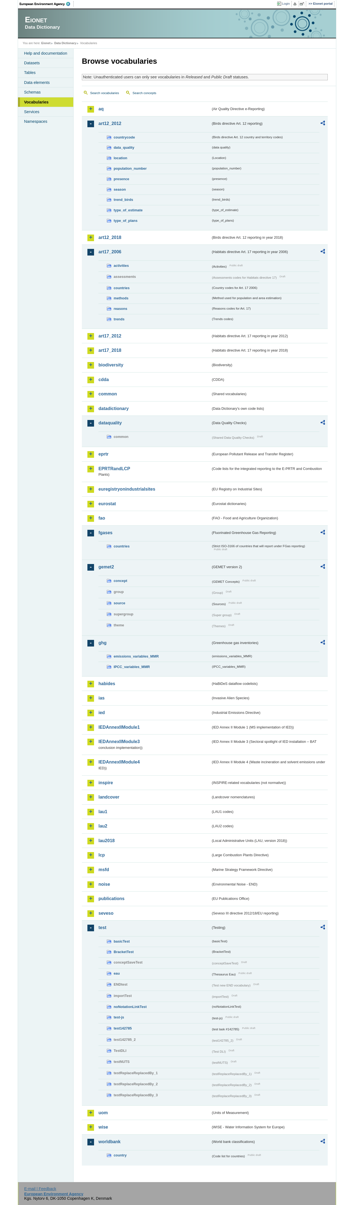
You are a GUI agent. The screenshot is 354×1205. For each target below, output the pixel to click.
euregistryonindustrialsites (126, 489)
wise (103, 1127)
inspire (105, 782)
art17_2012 (109, 336)
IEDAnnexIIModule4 (119, 762)
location (120, 158)
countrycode (124, 137)
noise (104, 884)
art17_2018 (109, 350)
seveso (105, 913)
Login (286, 3)
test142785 (123, 1028)
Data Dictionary (65, 43)
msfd (103, 869)
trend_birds (123, 200)
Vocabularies (36, 102)
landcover (108, 797)
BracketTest (124, 952)
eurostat (107, 503)
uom (103, 1112)
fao (101, 518)
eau (117, 973)
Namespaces (35, 121)
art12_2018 (109, 237)
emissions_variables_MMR (136, 656)
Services (31, 112)
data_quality (124, 147)
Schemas (32, 92)
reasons (120, 309)
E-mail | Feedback (40, 1189)
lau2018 (106, 840)
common (107, 394)
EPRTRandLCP (114, 468)
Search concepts (144, 93)
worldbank (109, 1141)
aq (101, 109)
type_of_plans (125, 221)
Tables (30, 72)
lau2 (102, 826)
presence (121, 179)
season (120, 189)
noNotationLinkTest (130, 1007)
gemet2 (106, 567)
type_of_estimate (128, 210)
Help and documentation (45, 53)
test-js (119, 1017)
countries (122, 288)
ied (101, 712)
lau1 (102, 811)
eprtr (103, 454)
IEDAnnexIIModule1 (119, 727)
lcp (101, 855)
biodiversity (110, 365)
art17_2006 (109, 251)
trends (119, 319)
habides (106, 683)
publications (111, 898)
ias (101, 698)
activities (121, 266)
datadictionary (113, 408)
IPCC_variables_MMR (132, 667)
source (119, 603)
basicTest (122, 941)
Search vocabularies (104, 93)
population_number (130, 168)
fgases (105, 532)
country (120, 1155)
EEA (47, 4)
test (102, 927)
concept (120, 581)
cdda (103, 379)
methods (121, 298)
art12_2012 (109, 123)
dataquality (110, 423)
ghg (102, 642)
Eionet (45, 43)
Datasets (32, 63)
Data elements (37, 82)
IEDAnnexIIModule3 (119, 741)
